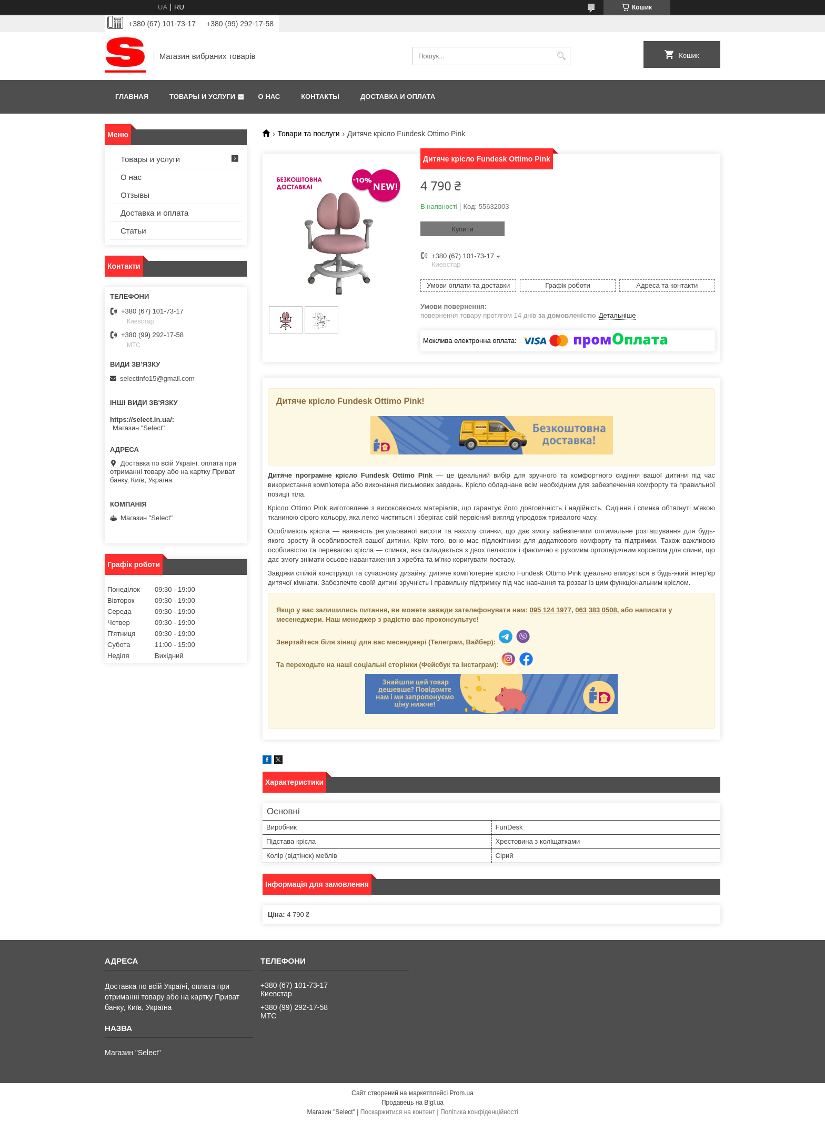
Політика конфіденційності (479, 1112)
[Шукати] (561, 56)
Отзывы (134, 194)
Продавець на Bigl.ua (412, 1102)
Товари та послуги (308, 133)
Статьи (133, 230)
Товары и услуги (202, 96)
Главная (131, 96)
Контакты (320, 96)
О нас (269, 96)
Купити (462, 229)
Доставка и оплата (397, 96)
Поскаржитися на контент (397, 1112)
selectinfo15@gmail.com (157, 378)
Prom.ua (462, 1093)
